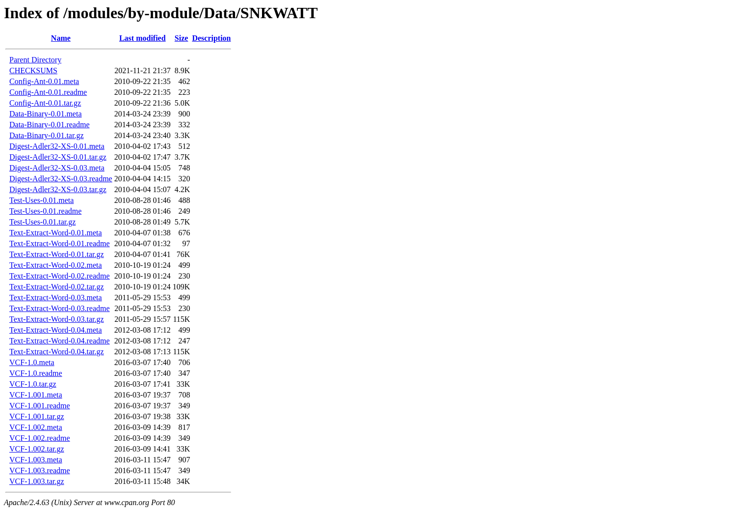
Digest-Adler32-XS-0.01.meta (57, 146)
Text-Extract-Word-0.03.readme (59, 308)
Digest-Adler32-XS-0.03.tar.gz (57, 189)
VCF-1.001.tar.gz (36, 416)
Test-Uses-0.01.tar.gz (42, 222)
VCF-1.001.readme (39, 405)
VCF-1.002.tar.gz (36, 449)
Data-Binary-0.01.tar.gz (46, 135)
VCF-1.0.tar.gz (32, 384)
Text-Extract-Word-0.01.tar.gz (56, 254)
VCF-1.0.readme (35, 373)
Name (61, 38)
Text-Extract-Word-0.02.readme (59, 276)
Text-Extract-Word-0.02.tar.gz (56, 287)
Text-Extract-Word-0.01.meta (55, 232)
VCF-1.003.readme (39, 470)
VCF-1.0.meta (31, 362)
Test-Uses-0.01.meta (41, 200)
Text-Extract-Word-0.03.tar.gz (56, 319)
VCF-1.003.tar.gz (36, 481)
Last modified (142, 38)
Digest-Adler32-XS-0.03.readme (60, 178)
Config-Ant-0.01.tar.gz (45, 103)
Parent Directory (35, 60)
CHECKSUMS (33, 70)
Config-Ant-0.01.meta (44, 81)
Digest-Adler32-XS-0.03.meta (57, 168)
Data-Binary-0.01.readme (49, 124)
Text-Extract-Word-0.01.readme (59, 243)
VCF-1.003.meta (35, 459)
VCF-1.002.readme (39, 438)
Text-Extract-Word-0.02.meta (55, 265)
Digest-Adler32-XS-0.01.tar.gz (57, 157)
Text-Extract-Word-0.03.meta (55, 297)
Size (181, 38)
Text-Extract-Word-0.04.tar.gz (56, 351)
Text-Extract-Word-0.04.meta (55, 330)
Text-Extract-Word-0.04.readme (59, 341)
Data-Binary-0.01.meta (45, 114)
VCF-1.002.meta (35, 427)
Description (211, 38)
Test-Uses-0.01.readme (45, 211)
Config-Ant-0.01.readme (48, 92)
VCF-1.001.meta (35, 395)
